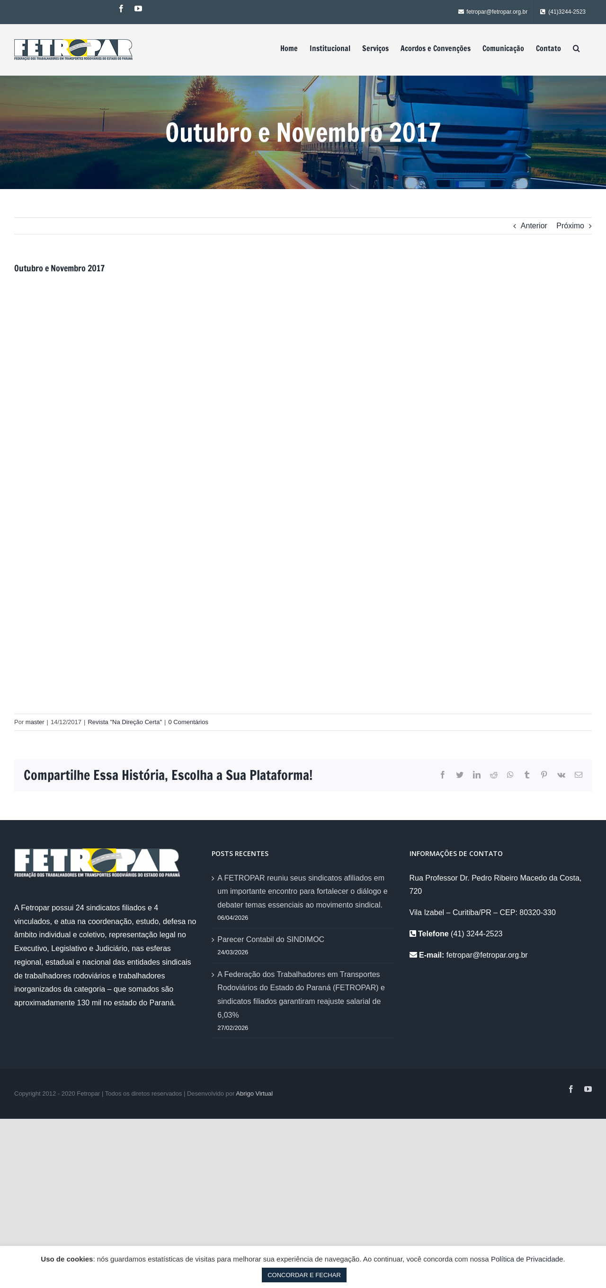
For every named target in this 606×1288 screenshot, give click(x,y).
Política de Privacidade (527, 1259)
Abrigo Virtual (254, 1093)
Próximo (570, 226)
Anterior (534, 226)
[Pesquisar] (576, 48)
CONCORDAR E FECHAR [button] (304, 1275)
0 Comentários (188, 722)
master (35, 722)
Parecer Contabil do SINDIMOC (270, 939)
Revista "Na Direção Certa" (125, 722)
